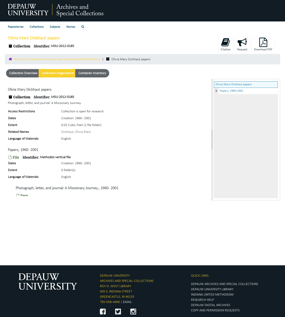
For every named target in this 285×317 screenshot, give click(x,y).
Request (242, 44)
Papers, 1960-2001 (231, 90)
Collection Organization (58, 73)
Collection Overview (23, 73)
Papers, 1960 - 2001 (23, 150)
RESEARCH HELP (202, 300)
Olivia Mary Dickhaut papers (234, 84)
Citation (226, 44)
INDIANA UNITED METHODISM (212, 295)
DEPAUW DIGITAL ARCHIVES (210, 305)
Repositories (15, 26)
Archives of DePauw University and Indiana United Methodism (57, 59)
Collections (37, 26)
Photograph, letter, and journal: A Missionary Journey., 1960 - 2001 (67, 188)
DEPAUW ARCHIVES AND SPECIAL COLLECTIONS (224, 284)
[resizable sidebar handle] (212, 139)
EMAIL (127, 302)
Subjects (55, 26)
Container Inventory (92, 73)
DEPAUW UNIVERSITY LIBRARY (212, 289)
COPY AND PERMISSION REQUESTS (215, 310)
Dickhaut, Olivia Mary (76, 132)
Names (70, 26)
